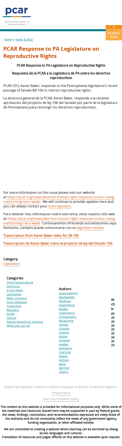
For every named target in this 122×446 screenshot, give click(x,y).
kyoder (63, 309)
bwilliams (65, 348)
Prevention (14, 306)
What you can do (18, 326)
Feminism (13, 286)
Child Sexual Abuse (20, 282)
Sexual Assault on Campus (25, 322)
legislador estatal (90, 227)
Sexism (11, 318)
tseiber (64, 325)
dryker (63, 336)
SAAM (11, 314)
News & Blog (24, 39)
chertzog (65, 352)
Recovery (13, 310)
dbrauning (66, 321)
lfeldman (65, 301)
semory (64, 360)
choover (64, 329)
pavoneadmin (68, 293)
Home (8, 39)
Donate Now (114, 32)
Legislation (11, 263)
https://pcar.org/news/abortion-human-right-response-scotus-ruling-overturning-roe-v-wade (59, 199)
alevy (62, 364)
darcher (64, 368)
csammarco (67, 313)
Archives (113, 306)
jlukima (64, 332)
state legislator (59, 206)
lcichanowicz (67, 317)
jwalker (64, 344)
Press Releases (17, 302)
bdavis (63, 356)
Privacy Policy (61, 393)
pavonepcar (67, 305)
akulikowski (67, 297)
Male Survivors (17, 298)
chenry (63, 372)
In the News (15, 290)
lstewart (64, 340)
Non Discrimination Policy (61, 399)
